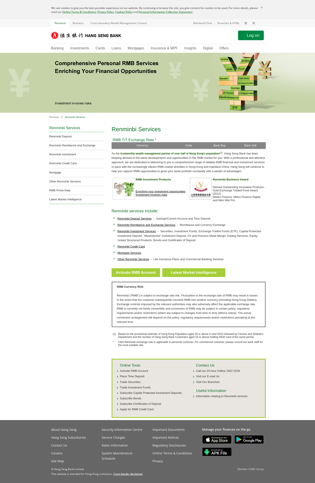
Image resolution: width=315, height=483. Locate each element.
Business (78, 23)
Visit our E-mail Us (207, 376)
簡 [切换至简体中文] (253, 23)
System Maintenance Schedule (117, 455)
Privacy (157, 461)
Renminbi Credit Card (63, 163)
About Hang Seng (64, 430)
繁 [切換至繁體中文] (246, 23)
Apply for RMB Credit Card (137, 409)
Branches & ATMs (228, 23)
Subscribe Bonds (130, 398)
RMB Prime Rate (60, 190)
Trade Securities (130, 382)
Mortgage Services (129, 252)
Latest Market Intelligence (65, 199)
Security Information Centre (122, 430)
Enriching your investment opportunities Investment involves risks (161, 193)
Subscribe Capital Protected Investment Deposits (151, 393)
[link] (128, 474)
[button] (261, 23)
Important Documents (168, 430)
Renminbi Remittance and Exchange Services (146, 225)
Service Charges (113, 437)
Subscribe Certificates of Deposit (140, 403)
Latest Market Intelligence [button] (194, 272)
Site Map (57, 461)
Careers (57, 453)
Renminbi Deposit (60, 136)
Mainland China (202, 23)
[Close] (261, 7)
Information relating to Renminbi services (222, 396)
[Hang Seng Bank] (89, 35)
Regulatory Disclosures (169, 445)
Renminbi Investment (62, 154)
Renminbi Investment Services (136, 231)
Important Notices (165, 437)
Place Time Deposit (132, 376)
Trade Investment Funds (135, 387)
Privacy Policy (105, 12)
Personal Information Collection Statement (165, 12)
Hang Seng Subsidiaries (68, 437)
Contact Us (59, 445)
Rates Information (115, 445)
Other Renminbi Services (65, 181)
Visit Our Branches (208, 382)
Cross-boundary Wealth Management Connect (119, 23)
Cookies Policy (124, 12)
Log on (253, 35)
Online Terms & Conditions (79, 12)
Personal (60, 23)
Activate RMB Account (134, 370)
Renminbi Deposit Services (134, 218)
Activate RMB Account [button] (136, 272)
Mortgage (55, 172)
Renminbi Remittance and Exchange (72, 145)
